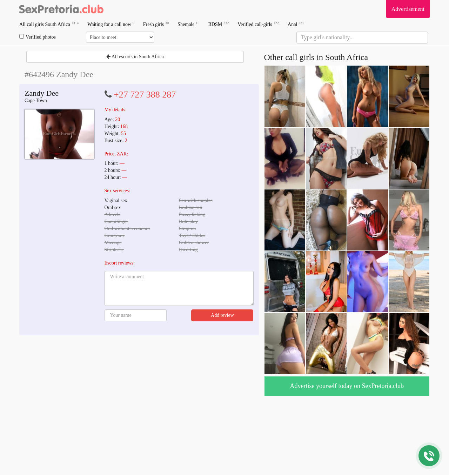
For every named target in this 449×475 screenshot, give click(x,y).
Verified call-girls (258, 24)
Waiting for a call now (110, 24)
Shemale (188, 24)
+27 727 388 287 (145, 94)
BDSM (218, 24)
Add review (222, 315)
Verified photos (37, 37)
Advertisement (407, 9)
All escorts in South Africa (135, 56)
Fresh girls (156, 24)
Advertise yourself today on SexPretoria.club (347, 385)
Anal (296, 24)
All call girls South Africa (49, 24)
